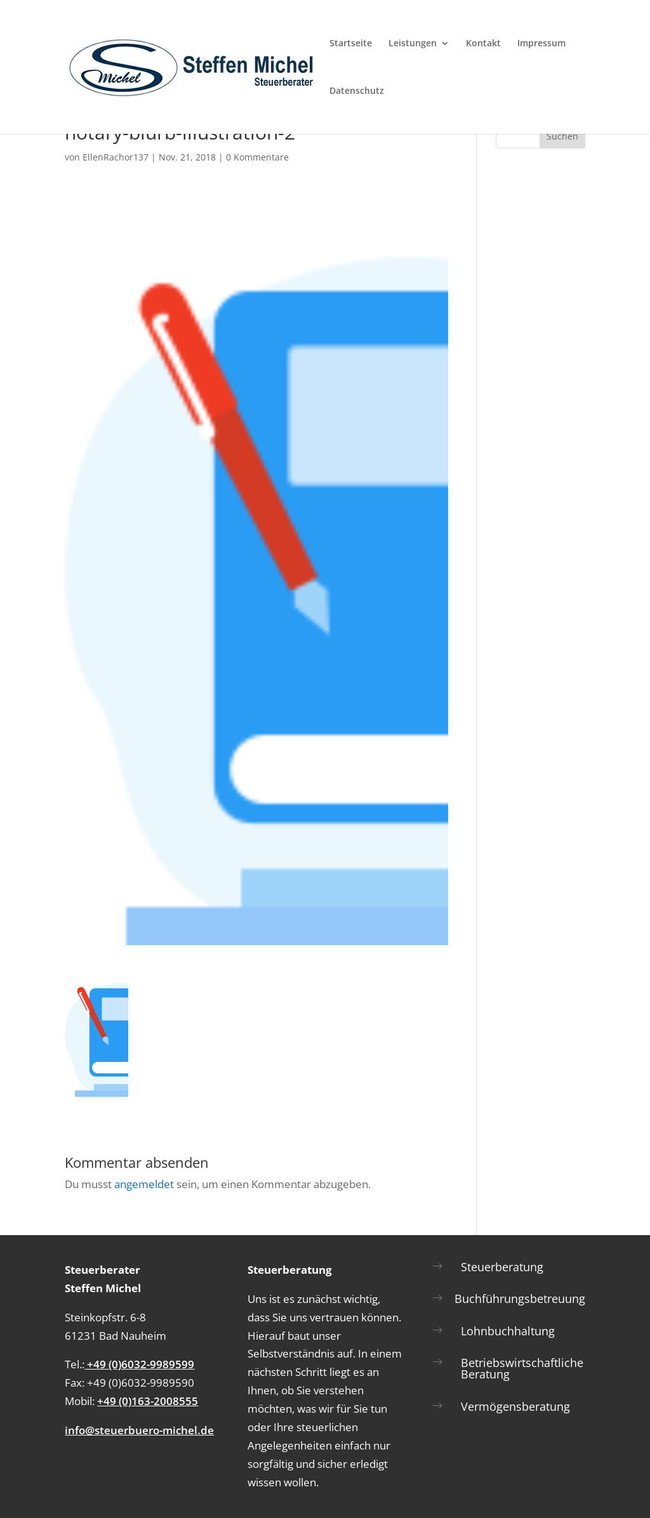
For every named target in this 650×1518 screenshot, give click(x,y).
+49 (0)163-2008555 (147, 1401)
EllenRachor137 (116, 157)
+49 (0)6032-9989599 (139, 1364)
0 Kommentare (257, 157)
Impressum (541, 44)
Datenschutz (356, 91)
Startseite (350, 44)
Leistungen (412, 44)
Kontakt (483, 44)
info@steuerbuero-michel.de (139, 1430)
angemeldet (144, 1184)
